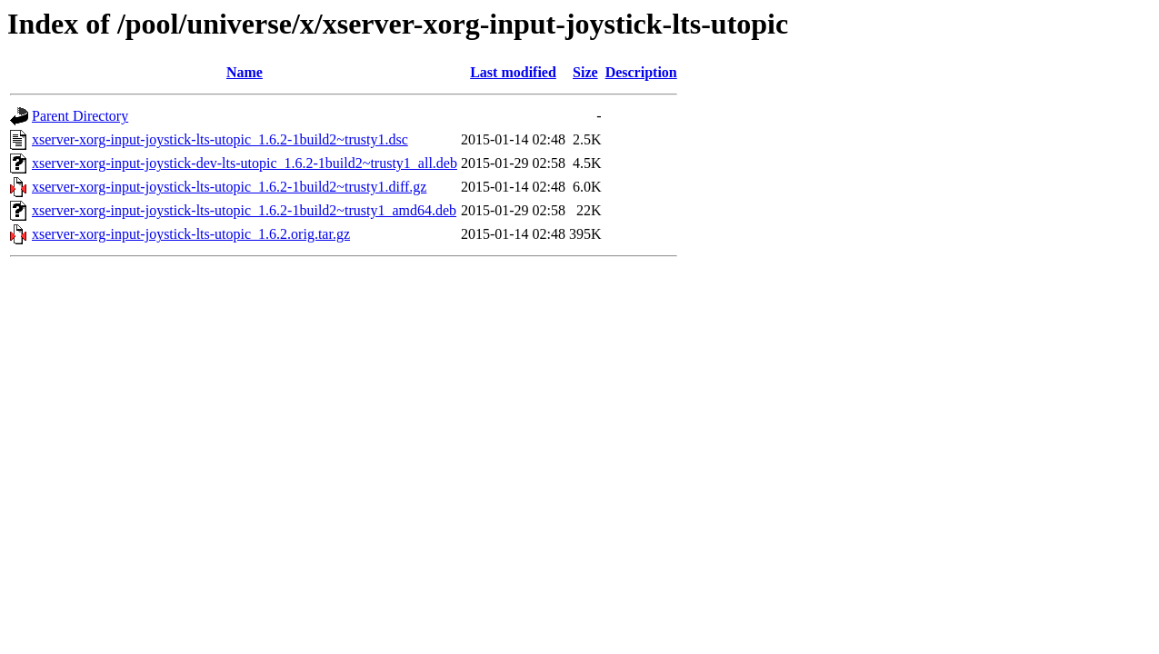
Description (641, 72)
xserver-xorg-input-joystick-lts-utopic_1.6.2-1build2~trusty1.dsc (220, 139)
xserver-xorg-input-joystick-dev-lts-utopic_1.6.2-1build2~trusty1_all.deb (244, 163)
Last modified (513, 72)
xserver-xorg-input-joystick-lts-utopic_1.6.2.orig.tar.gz (191, 234)
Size (585, 72)
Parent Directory (80, 116)
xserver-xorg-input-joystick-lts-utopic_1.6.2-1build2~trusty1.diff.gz (229, 186)
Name (244, 72)
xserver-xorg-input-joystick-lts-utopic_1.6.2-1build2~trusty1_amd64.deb (244, 210)
